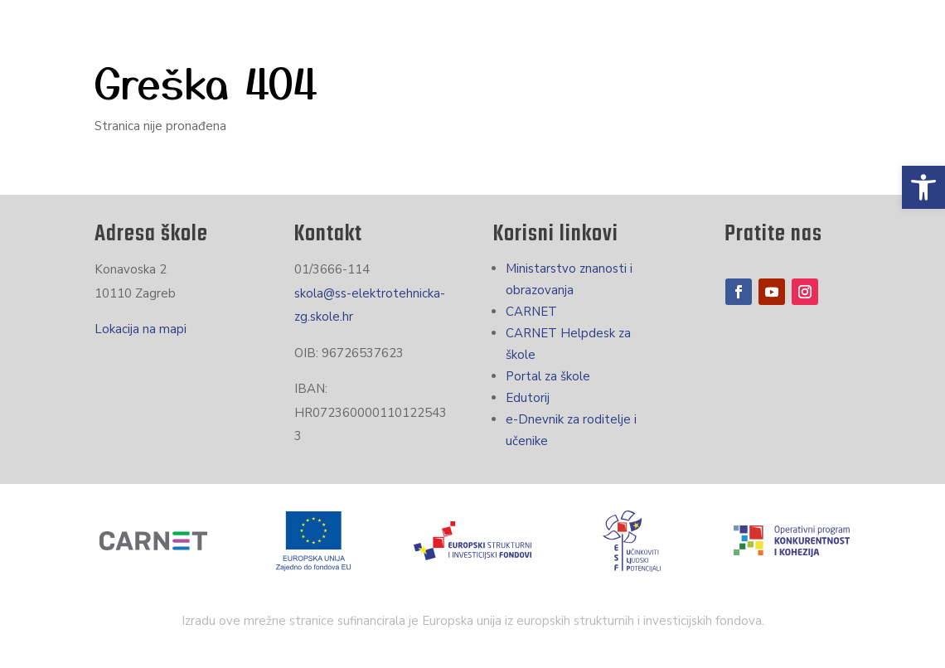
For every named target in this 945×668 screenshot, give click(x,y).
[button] (923, 187)
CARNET (531, 311)
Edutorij (528, 398)
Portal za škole (548, 376)
